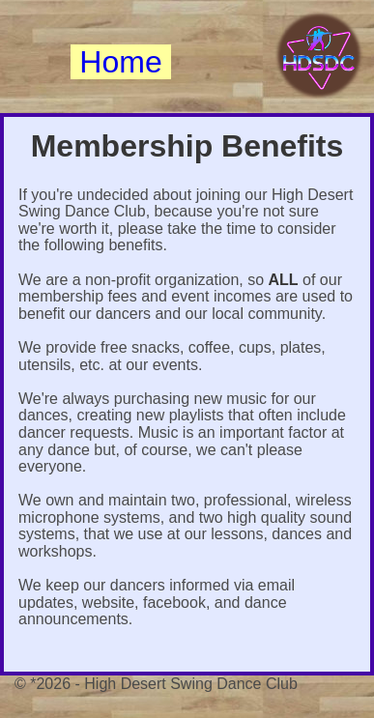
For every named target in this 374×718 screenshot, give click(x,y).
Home (120, 61)
